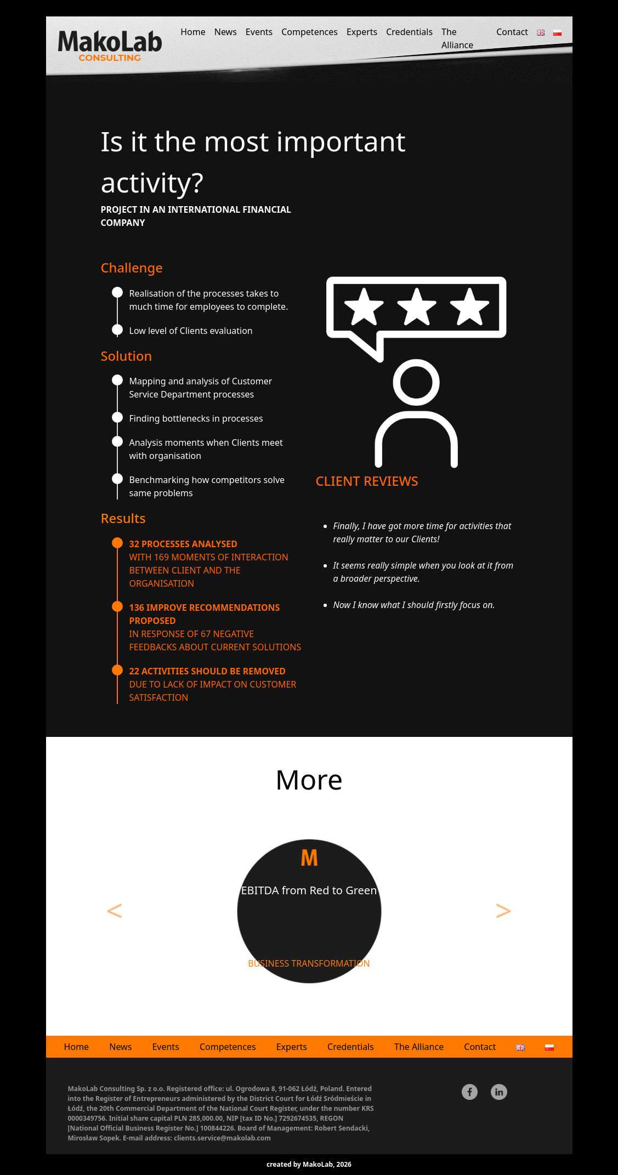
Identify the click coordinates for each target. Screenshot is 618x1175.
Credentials (409, 32)
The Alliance (457, 38)
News (225, 32)
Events (259, 32)
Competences (309, 32)
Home (193, 32)
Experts (362, 32)
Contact (512, 32)
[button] (114, 915)
